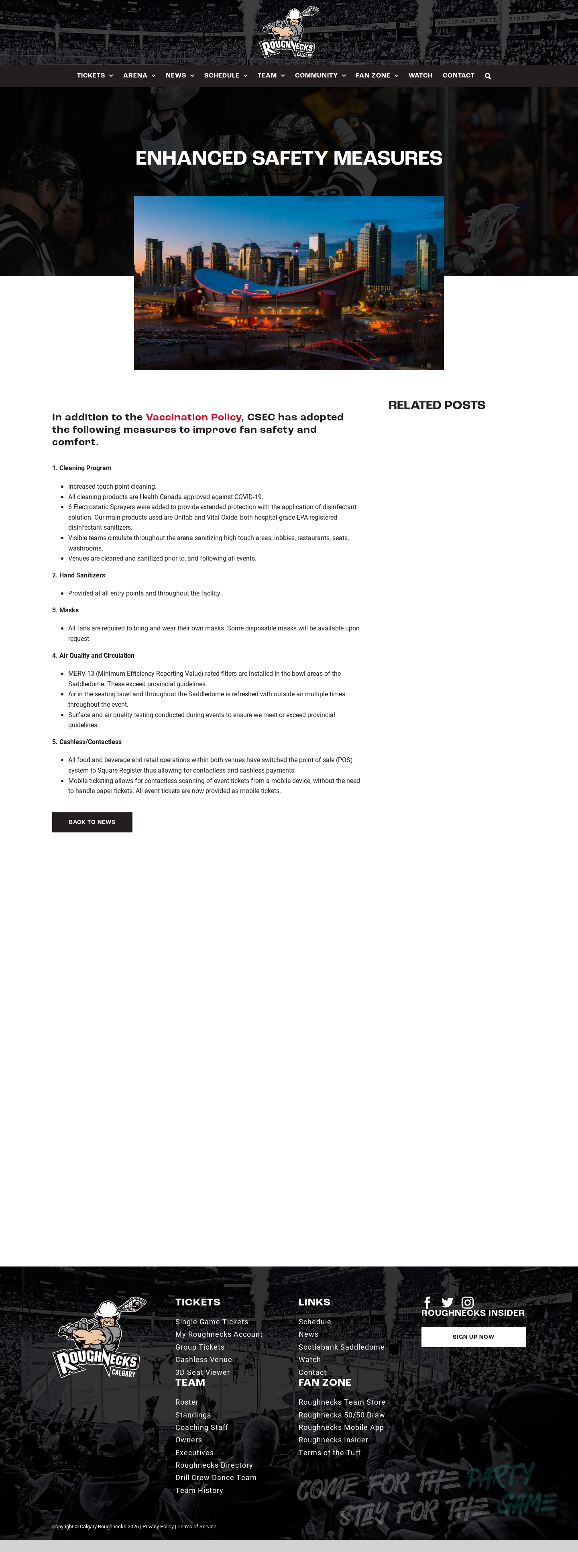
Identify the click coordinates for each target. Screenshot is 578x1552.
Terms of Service (196, 1526)
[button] (488, 76)
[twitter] (448, 1303)
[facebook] (427, 1303)
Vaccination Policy (193, 418)
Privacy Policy (158, 1526)
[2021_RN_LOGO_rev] (99, 1299)
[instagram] (468, 1303)
